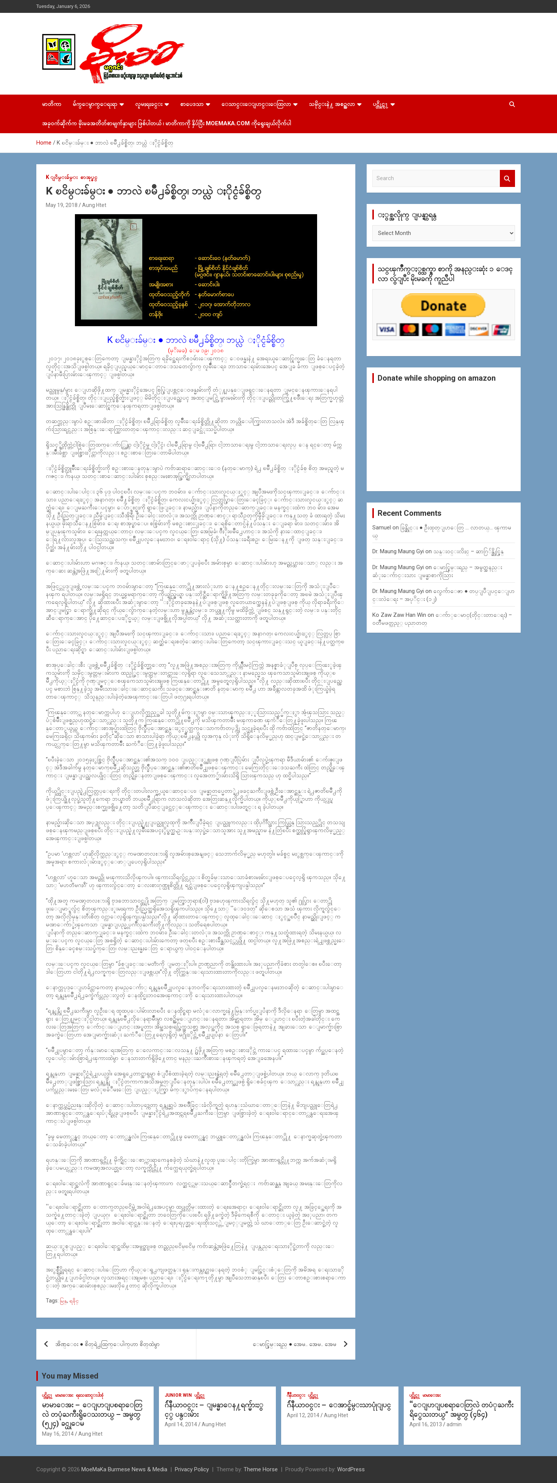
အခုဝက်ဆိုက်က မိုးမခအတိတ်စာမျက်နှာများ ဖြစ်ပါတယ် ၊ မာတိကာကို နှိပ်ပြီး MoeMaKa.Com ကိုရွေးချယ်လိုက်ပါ (166, 123)
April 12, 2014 (303, 1415)
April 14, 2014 (181, 1424)
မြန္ (63, 1301)
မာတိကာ (51, 104)
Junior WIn (178, 1395)
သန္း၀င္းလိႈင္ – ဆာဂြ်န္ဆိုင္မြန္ (468, 551)
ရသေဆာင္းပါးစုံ (89, 1395)
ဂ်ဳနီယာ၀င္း (296, 1395)
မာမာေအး (64, 1395)
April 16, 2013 (425, 1424)
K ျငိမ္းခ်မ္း (62, 177)
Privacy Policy (192, 1469)
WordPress (351, 1469)
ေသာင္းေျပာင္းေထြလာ (256, 104)
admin (454, 1424)
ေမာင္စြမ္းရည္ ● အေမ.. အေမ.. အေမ (294, 1344)
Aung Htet (94, 205)
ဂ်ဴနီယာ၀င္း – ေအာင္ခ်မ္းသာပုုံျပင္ (339, 1405)
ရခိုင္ (74, 1301)
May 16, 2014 (58, 1434)
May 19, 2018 (62, 205)
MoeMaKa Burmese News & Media (124, 1469)
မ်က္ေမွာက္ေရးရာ (95, 104)
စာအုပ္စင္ (88, 177)
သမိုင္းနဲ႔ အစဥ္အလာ (332, 104)
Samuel (381, 527)
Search (507, 178)
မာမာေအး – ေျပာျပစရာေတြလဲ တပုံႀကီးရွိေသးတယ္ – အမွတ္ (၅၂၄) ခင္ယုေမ (92, 1414)
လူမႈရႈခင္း (148, 104)
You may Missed (70, 1375)
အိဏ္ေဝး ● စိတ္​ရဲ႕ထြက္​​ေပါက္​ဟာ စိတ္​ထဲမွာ (107, 1344)
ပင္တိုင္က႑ (380, 104)
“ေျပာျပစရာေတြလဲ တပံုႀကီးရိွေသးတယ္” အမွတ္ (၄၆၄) (461, 1410)
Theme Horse (261, 1469)
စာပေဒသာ (192, 104)
